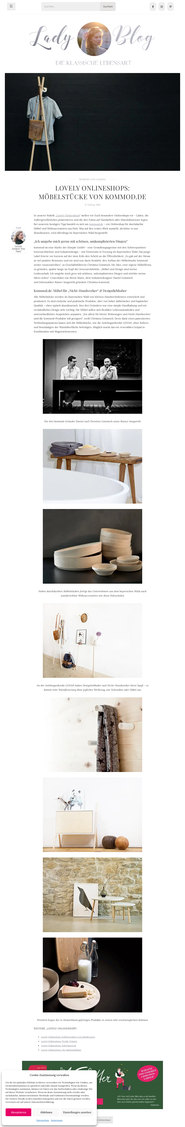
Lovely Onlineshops (68, 215)
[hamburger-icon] (11, 6)
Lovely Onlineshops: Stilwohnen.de (58, 1045)
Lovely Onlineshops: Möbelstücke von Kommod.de (92, 192)
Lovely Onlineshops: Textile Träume (59, 1041)
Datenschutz (42, 1120)
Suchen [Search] (108, 6)
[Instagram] (161, 6)
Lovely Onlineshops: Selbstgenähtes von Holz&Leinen (68, 1037)
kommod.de (96, 224)
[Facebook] (153, 6)
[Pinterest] (170, 6)
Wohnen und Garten (92, 179)
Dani (18, 227)
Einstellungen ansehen (77, 1112)
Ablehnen (46, 1112)
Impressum (57, 1120)
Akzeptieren (18, 1112)
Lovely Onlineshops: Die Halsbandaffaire (61, 1050)
